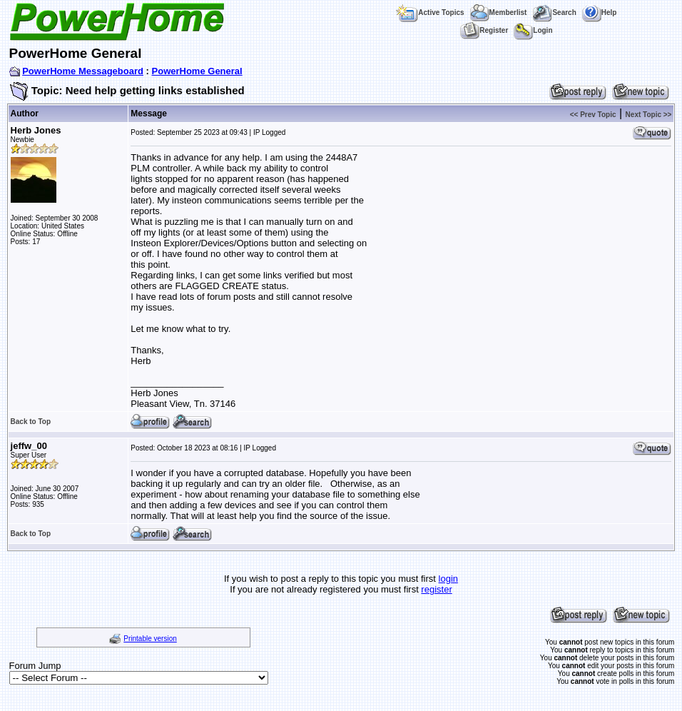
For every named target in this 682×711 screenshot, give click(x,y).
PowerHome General (197, 71)
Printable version (149, 638)
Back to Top (31, 421)
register (436, 589)
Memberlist (498, 12)
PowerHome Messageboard (82, 71)
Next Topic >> (649, 114)
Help (599, 12)
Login (533, 30)
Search (554, 12)
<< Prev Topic (593, 114)
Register (484, 30)
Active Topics (430, 12)
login (448, 578)
